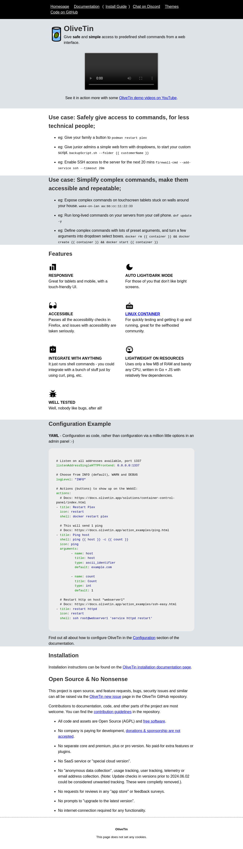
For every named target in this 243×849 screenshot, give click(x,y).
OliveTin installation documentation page (157, 667)
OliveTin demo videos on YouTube (148, 98)
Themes (172, 7)
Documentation (87, 7)
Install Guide (116, 7)
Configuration (144, 638)
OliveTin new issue (105, 697)
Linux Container (142, 314)
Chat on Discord (146, 7)
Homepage (60, 7)
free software (154, 721)
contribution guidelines (112, 712)
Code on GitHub (64, 12)
